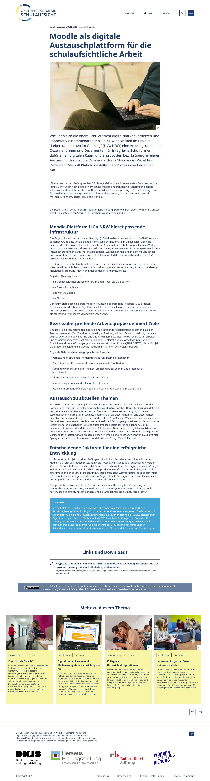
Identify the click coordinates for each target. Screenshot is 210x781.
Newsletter (129, 13)
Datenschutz (124, 776)
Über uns (148, 13)
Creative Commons (183, 776)
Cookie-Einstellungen (152, 776)
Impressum (102, 776)
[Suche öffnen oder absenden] (182, 13)
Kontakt (165, 13)
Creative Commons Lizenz (133, 589)
